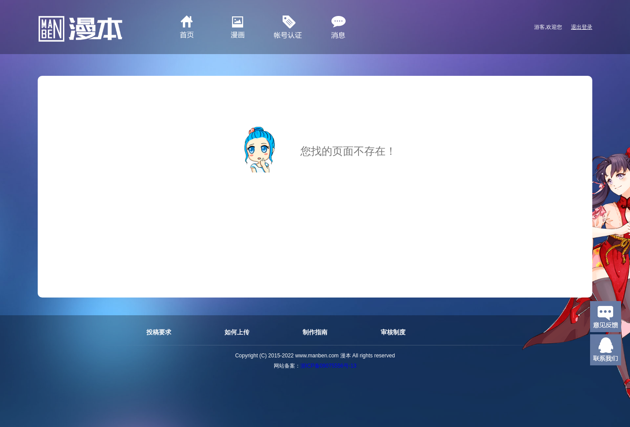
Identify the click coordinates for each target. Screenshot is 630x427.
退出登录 (581, 27)
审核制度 (393, 332)
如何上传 (236, 332)
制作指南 (315, 332)
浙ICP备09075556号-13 (328, 366)
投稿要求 (158, 332)
